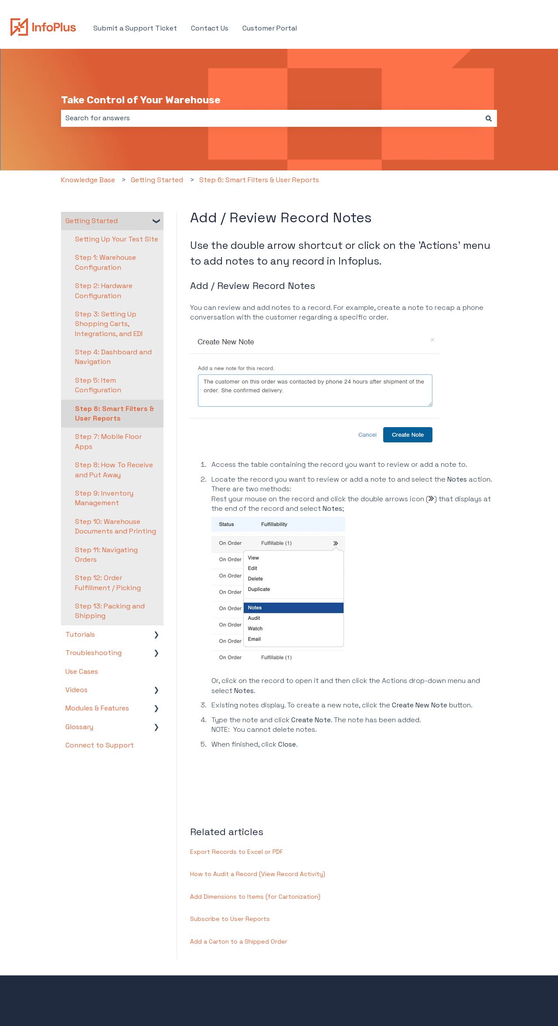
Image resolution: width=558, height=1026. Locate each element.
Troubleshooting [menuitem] (93, 652)
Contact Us (209, 28)
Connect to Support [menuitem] (99, 745)
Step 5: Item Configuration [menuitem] (98, 385)
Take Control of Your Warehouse (141, 100)
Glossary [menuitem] (79, 726)
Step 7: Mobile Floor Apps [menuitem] (108, 441)
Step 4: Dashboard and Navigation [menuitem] (113, 356)
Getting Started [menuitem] (91, 220)
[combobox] (270, 118)
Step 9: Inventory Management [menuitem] (104, 498)
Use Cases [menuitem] (81, 671)
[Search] (488, 118)
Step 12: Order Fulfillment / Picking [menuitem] (108, 582)
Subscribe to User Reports (230, 919)
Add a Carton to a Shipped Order (238, 941)
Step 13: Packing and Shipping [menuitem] (110, 610)
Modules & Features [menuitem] (97, 708)
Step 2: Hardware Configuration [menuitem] (104, 290)
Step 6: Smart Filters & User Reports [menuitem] (114, 413)
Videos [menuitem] (76, 689)
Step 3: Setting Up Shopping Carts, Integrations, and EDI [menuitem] (109, 323)
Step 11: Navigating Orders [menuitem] (106, 554)
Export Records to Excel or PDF (236, 852)
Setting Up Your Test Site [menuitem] (116, 239)
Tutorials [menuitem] (80, 634)
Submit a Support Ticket (135, 28)
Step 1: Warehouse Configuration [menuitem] (105, 262)
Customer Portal (269, 28)
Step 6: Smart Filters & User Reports (259, 179)
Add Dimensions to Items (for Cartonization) (255, 896)
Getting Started (157, 179)
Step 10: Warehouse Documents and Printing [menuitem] (115, 526)
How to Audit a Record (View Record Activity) (257, 874)
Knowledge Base (88, 179)
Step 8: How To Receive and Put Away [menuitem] (114, 469)
